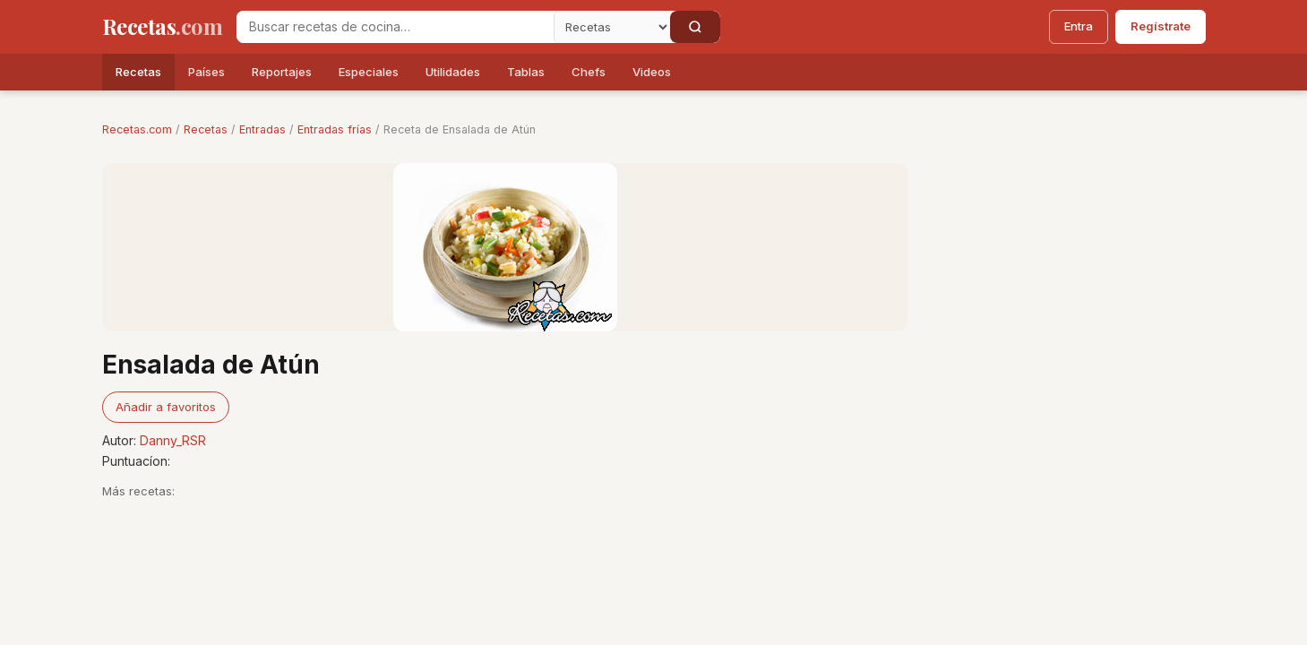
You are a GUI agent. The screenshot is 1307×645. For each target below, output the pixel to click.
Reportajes (282, 71)
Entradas (262, 129)
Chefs (589, 71)
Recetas (138, 71)
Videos (651, 71)
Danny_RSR (173, 440)
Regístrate (1161, 26)
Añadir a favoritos (166, 407)
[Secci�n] (612, 27)
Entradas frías (334, 129)
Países (206, 71)
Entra (1078, 26)
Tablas (526, 71)
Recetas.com (137, 129)
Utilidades (453, 71)
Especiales (369, 71)
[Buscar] (695, 27)
